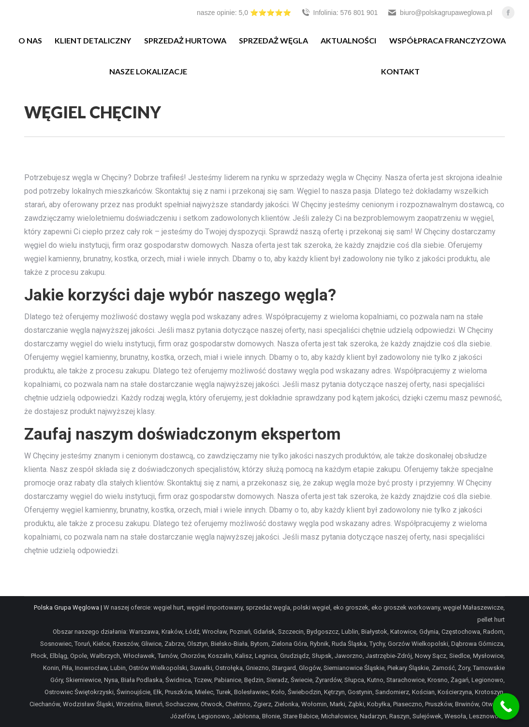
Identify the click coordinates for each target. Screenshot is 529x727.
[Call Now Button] (506, 706)
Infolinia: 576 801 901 (339, 12)
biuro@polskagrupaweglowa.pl (439, 12)
